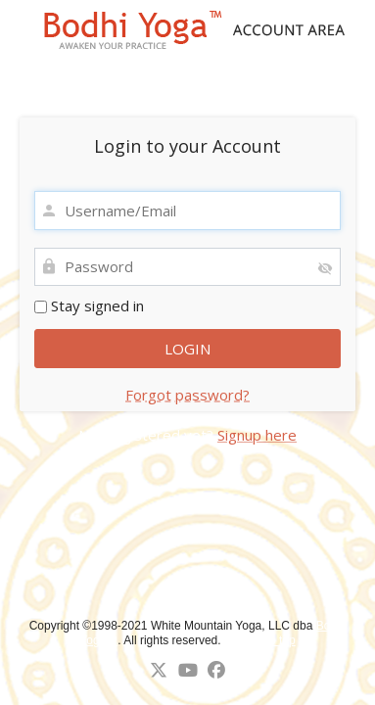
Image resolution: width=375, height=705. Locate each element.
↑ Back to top (261, 640)
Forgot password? (187, 394)
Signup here (257, 435)
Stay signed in (89, 305)
